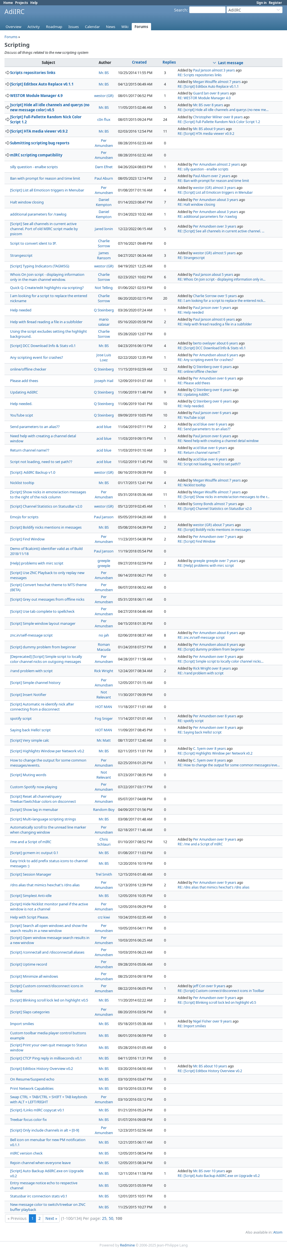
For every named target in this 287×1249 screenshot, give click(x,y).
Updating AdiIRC (24, 392)
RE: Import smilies (192, 1026)
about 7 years (223, 524)
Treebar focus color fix (28, 1119)
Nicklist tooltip (22, 482)
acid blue (103, 426)
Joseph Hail (103, 380)
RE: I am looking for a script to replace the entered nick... (221, 300)
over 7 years (226, 536)
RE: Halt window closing (196, 204)
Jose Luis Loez (103, 357)
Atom (278, 1232)
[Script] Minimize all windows (34, 976)
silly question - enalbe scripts (34, 166)
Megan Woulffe (205, 81)
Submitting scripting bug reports (40, 142)
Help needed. (21, 403)
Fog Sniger (104, 718)
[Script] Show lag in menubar (34, 809)
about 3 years (227, 199)
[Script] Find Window (27, 539)
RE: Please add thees (194, 383)
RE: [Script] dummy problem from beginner (211, 649)
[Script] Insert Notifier (28, 694)
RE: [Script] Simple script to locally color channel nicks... (220, 661)
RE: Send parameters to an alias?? (204, 429)
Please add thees (24, 380)
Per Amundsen (104, 143)
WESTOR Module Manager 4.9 (36, 95)
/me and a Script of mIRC (30, 841)
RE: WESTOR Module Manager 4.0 (204, 98)
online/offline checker (28, 369)
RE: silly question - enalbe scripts (203, 169)
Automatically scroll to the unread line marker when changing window (48, 830)
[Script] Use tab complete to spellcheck (42, 611)
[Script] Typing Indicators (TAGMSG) (39, 266)
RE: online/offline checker (197, 371)
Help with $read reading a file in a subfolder (46, 321)
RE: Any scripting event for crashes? (205, 359)
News (110, 26)
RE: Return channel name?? (199, 452)
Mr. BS (104, 72)
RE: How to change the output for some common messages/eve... (229, 765)
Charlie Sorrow (104, 243)
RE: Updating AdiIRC (193, 394)
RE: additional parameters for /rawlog (207, 216)
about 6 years (227, 343)
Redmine (127, 1245)
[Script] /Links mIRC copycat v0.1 (37, 1109)
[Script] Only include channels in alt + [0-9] (44, 1130)
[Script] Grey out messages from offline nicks (47, 599)
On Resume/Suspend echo (32, 1079)
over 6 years (222, 366)
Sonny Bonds (203, 503)
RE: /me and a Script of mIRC (200, 844)
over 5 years (227, 295)
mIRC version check (26, 1153)
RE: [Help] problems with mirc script (206, 565)
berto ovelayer (204, 343)
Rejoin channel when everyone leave (40, 1162)
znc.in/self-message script (31, 635)
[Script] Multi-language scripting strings (43, 819)
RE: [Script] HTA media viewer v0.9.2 (206, 133)
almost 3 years (223, 70)
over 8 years (219, 93)
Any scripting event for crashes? (36, 357)
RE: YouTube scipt (191, 417)
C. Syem (199, 748)
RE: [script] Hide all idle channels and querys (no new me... (223, 109)
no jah (104, 635)
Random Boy (104, 809)
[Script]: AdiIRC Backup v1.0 (32, 472)
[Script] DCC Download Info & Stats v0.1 (43, 345)
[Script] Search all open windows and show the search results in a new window (48, 928)
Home (8, 3)
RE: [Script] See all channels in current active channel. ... (221, 231)
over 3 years (226, 226)
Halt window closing (27, 202)
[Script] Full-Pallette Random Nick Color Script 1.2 (46, 119)
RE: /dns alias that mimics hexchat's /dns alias (213, 887)
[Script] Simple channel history (35, 682)
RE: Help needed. (191, 406)
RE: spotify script (190, 720)
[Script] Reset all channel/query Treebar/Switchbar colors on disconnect (43, 799)
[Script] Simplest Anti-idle (31, 895)
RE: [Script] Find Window (197, 541)
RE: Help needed (190, 312)
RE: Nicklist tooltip (191, 485)
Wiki (124, 26)
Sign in (261, 3)
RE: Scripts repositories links (200, 75)
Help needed (20, 310)
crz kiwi (104, 917)
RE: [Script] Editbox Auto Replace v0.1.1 (208, 86)
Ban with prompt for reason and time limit (45, 178)
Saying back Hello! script (30, 729)
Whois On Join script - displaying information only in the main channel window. (47, 277)
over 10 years (214, 1171)
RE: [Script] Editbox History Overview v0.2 (210, 1070)
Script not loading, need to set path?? (41, 461)
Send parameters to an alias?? (35, 426)
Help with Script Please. (29, 917)
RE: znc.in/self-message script (201, 637)
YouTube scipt (21, 415)
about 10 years (215, 1066)
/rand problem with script (31, 670)
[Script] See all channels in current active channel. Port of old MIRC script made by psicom (44, 228)
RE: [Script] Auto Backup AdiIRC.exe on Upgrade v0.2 (219, 1175)
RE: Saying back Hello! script (199, 732)
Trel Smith (104, 874)
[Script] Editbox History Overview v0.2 (41, 1068)
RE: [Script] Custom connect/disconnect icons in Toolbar (221, 990)
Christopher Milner (208, 117)
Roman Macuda (103, 647)
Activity (33, 26)
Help (34, 3)
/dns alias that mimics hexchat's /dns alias (45, 884)
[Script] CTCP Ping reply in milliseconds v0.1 (46, 1058)
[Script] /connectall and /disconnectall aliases (47, 952)
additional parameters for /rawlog (38, 214)
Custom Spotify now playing (33, 786)
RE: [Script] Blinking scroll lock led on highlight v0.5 (217, 1002)
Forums (141, 26)
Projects (21, 3)
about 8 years (227, 632)
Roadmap (54, 26)
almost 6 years (223, 319)
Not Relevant (103, 695)
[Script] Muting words (28, 774)
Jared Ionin (104, 228)
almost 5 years (224, 253)
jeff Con (199, 986)
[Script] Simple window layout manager (42, 623)
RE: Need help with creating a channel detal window (218, 440)
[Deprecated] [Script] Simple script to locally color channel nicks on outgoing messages (46, 659)
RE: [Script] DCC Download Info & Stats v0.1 (212, 348)
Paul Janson (202, 70)
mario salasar (104, 322)
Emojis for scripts (24, 516)
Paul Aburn (103, 178)
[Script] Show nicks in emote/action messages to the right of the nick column (48, 494)
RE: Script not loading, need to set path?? (209, 464)
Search (180, 10)
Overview (13, 26)
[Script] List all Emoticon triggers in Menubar (47, 190)
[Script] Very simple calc (29, 740)
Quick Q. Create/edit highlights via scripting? (47, 287)
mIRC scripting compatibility (36, 155)
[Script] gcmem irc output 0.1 (34, 852)
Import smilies (22, 1023)
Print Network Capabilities (32, 1088)
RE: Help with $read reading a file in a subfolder (215, 324)
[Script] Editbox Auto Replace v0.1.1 (41, 84)
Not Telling (104, 287)
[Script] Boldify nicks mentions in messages (46, 527)
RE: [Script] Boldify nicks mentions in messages (214, 529)
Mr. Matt (104, 740)
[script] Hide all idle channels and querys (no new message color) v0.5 (49, 107)
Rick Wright (103, 670)
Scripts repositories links (32, 72)
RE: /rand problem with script (200, 673)
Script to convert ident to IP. (33, 243)
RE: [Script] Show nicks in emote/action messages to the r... (223, 496)
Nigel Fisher (202, 1021)
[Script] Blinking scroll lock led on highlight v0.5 (49, 1000)
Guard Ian (201, 93)
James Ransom (104, 255)
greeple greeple (104, 563)
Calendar (92, 26)
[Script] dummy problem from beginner (43, 646)
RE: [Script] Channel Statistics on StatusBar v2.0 (215, 508)
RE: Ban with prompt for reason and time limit (213, 180)
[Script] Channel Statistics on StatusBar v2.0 (46, 506)
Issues (73, 26)
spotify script (21, 718)
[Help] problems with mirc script (36, 563)
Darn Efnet (104, 166)
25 (104, 1218)
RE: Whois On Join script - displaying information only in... (221, 279)
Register (275, 3)
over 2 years (220, 176)
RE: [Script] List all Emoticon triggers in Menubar (215, 192)
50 (111, 1218)
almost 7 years (229, 81)
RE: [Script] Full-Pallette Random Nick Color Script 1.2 (219, 121)
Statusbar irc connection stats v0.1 (38, 1196)
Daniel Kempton (104, 202)
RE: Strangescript (191, 257)
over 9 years (226, 839)
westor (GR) (104, 95)
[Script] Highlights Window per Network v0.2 (47, 750)
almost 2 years (228, 164)
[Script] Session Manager (30, 874)
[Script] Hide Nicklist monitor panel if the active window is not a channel (49, 906)
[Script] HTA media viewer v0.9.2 (39, 131)
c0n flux (103, 119)
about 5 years (222, 274)
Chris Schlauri (103, 842)
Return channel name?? (29, 450)
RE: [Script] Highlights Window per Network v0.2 (215, 753)
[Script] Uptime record (28, 964)
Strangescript (21, 255)
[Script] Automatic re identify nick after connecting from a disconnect (42, 707)
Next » (51, 1218)
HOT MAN (103, 706)
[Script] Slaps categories (30, 1011)
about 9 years (214, 128)
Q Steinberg (104, 310)
